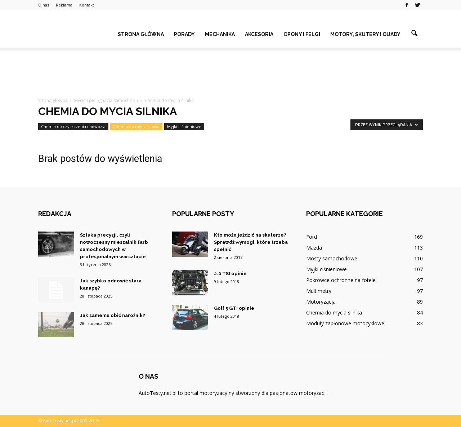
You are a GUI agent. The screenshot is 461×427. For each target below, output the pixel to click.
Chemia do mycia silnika (136, 126)
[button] (414, 33)
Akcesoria (259, 34)
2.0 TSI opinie (230, 273)
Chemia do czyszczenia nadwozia (73, 126)
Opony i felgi (301, 34)
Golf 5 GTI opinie (234, 308)
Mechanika (220, 34)
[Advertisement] (230, 73)
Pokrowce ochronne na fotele (341, 280)
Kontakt (86, 5)
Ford (311, 236)
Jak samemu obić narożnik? (112, 315)
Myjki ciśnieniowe (184, 126)
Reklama (64, 5)
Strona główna (141, 34)
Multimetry (318, 290)
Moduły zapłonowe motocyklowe (345, 323)
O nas (43, 5)
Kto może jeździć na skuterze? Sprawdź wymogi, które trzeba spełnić (251, 242)
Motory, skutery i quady (365, 34)
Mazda (314, 247)
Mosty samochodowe (331, 258)
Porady (184, 34)
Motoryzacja (321, 301)
